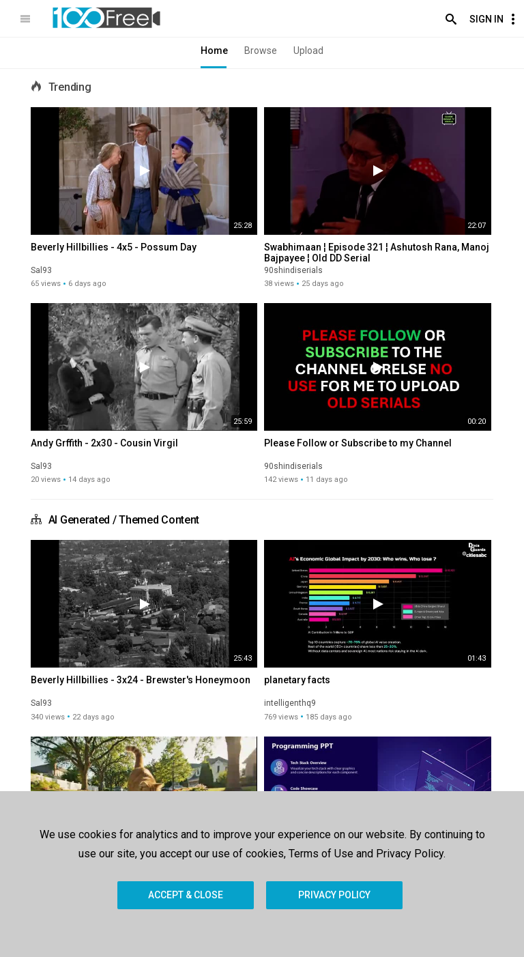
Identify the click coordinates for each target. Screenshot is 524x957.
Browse (260, 50)
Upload (308, 50)
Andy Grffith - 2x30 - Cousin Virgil (104, 443)
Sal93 (41, 270)
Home (214, 50)
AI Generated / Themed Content (123, 519)
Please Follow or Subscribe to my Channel (358, 443)
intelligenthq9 (290, 703)
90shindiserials (293, 270)
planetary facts (297, 679)
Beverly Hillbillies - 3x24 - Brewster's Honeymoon (140, 679)
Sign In (486, 19)
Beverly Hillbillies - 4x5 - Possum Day (113, 247)
